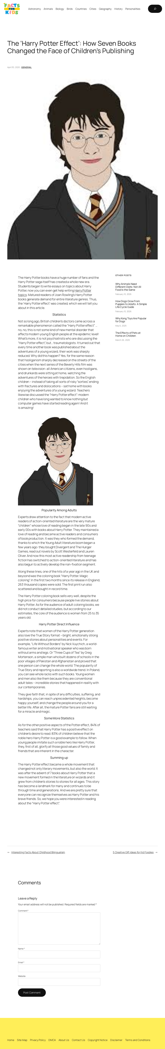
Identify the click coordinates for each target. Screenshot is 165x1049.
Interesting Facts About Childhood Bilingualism (38, 852)
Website (21, 976)
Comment (23, 910)
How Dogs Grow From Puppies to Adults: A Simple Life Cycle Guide (131, 304)
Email (21, 962)
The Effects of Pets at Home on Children (128, 334)
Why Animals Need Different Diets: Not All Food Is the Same (128, 287)
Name (21, 948)
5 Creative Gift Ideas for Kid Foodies (133, 852)
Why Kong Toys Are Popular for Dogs (131, 320)
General (26, 67)
